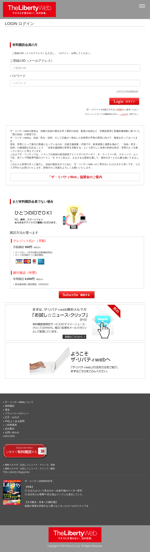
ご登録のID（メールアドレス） (32, 60)
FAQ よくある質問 (14, 421)
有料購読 (9, 406)
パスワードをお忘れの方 (127, 91)
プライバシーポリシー (17, 413)
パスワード (18, 76)
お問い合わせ (12, 432)
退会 (7, 409)
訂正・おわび (12, 417)
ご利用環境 (11, 425)
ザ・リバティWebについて (19, 402)
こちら (123, 114)
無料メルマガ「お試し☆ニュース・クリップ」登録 (30, 465)
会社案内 (9, 428)
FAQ (120, 109)
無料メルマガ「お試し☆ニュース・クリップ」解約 (30, 468)
